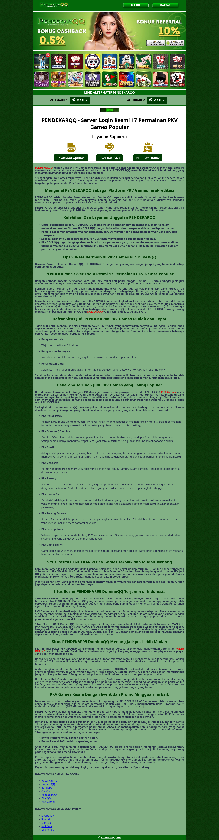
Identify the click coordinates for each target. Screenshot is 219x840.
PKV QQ (46, 798)
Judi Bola (46, 826)
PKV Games (168, 392)
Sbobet (45, 819)
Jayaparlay (47, 815)
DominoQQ (48, 784)
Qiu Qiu (46, 791)
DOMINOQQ (95, 311)
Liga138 (46, 822)
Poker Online (49, 780)
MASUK (136, 5)
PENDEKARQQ (44, 167)
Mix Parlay (47, 830)
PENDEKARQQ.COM (111, 837)
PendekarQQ (49, 794)
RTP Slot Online (148, 158)
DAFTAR (165, 5)
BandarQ (46, 787)
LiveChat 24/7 (109, 158)
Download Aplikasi (71, 158)
